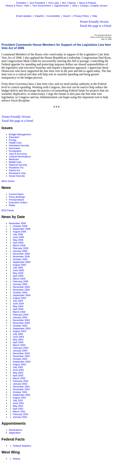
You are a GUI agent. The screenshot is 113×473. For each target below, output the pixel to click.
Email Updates (24, 16)
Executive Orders (18, 202)
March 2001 (19, 411)
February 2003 (20, 347)
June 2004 (18, 303)
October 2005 (20, 259)
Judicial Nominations (20, 156)
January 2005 (20, 284)
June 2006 (18, 237)
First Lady (53, 2)
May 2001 (18, 406)
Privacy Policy (81, 16)
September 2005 (21, 262)
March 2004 (19, 311)
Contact (84, 5)
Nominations (15, 430)
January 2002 (20, 383)
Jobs (74, 5)
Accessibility (53, 16)
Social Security (17, 176)
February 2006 (20, 248)
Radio (12, 205)
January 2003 (20, 350)
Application (15, 432)
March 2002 (19, 378)
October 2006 (20, 226)
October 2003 (20, 325)
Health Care (15, 142)
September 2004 (21, 295)
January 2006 (20, 251)
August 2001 (19, 397)
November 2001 (21, 389)
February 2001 (20, 414)
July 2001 (18, 400)
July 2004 (18, 300)
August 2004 (19, 298)
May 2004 (18, 306)
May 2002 (18, 372)
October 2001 (20, 392)
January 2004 (20, 317)
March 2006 (19, 245)
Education (14, 137)
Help (94, 16)
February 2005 (20, 281)
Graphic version (99, 5)
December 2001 (21, 386)
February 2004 (20, 314)
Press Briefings (17, 197)
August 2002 (19, 364)
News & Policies (87, 2)
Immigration (15, 151)
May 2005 (18, 273)
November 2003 (21, 323)
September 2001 (21, 394)
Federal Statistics (22, 445)
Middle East (15, 162)
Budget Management (20, 134)
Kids (26, 5)
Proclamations (16, 199)
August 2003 (19, 331)
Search (67, 16)
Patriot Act (14, 170)
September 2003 (21, 328)
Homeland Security (19, 145)
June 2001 (18, 403)
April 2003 (18, 342)
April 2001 (18, 408)
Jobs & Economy (18, 153)
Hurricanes (14, 148)
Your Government (41, 5)
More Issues (8, 181)
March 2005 (19, 278)
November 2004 (21, 289)
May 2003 (18, 339)
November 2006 (17, 223)
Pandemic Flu (16, 167)
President (21, 2)
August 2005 (19, 264)
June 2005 (18, 270)
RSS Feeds (7, 210)
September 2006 (21, 228)
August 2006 (19, 231)
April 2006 (18, 242)
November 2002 (21, 356)
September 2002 (21, 361)
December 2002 (21, 353)
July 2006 (18, 234)
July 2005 (18, 267)
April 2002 (18, 375)
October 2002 (20, 359)
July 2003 (18, 334)
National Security (18, 164)
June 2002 (18, 370)
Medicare (14, 159)
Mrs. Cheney (69, 2)
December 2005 (21, 253)
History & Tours (14, 5)
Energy (12, 140)
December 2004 (21, 287)
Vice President (37, 2)
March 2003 (19, 345)
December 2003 (21, 320)
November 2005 (21, 256)
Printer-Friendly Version (94, 21)
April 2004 (18, 309)
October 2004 (20, 292)
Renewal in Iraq (17, 173)
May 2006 (18, 240)
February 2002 (20, 381)
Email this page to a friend (95, 25)
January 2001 (20, 417)
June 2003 (18, 336)
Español (39, 16)
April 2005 (18, 276)
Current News (16, 194)
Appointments (61, 5)
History (16, 458)
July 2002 (18, 367)
